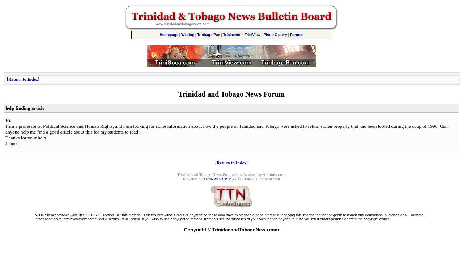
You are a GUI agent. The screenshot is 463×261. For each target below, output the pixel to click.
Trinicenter (232, 35)
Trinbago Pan (208, 35)
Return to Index (23, 79)
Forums (296, 35)
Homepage (169, 35)
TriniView (252, 35)
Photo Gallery (275, 35)
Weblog (187, 35)
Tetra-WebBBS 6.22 (220, 179)
